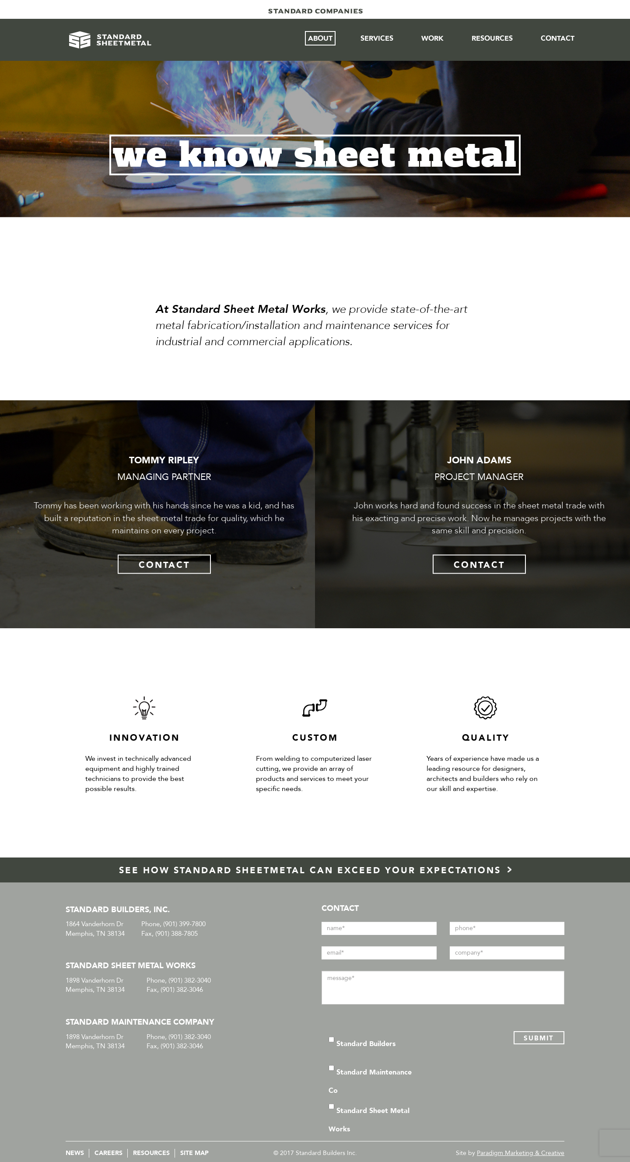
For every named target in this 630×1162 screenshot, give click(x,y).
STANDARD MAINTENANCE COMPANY (140, 1022)
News (75, 1153)
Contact (557, 38)
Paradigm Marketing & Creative (520, 1153)
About (320, 38)
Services (376, 38)
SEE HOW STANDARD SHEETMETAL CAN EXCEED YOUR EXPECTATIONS (315, 870)
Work (432, 38)
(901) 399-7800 (184, 924)
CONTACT (164, 564)
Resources (492, 38)
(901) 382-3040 (189, 980)
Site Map (194, 1153)
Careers (108, 1153)
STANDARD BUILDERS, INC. (118, 909)
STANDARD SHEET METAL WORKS (131, 965)
